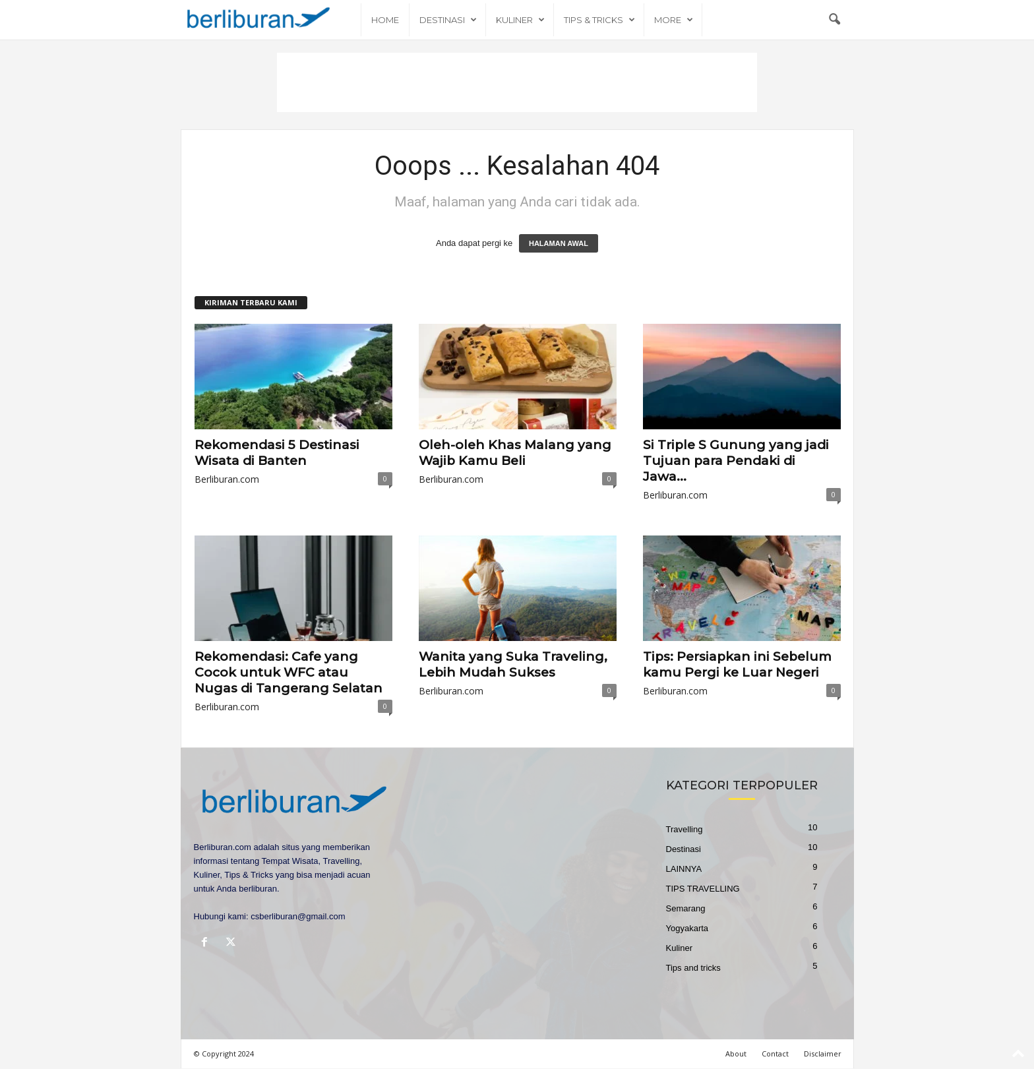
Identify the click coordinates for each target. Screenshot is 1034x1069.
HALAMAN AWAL (558, 243)
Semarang (686, 908)
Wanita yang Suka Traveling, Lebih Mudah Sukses (513, 664)
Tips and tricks (693, 968)
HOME (385, 20)
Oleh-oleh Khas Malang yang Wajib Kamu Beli (515, 452)
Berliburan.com (227, 479)
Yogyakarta (687, 928)
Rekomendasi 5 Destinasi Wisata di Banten (277, 452)
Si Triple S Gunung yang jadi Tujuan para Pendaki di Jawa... (736, 460)
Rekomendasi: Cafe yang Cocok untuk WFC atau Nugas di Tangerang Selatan (288, 672)
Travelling (684, 829)
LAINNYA (684, 869)
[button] (834, 19)
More (673, 19)
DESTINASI (448, 19)
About (735, 1053)
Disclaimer (822, 1053)
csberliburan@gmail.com (298, 916)
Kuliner (679, 948)
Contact (775, 1053)
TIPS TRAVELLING (703, 889)
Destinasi (683, 849)
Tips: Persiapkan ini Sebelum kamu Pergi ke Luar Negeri (737, 664)
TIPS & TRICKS (599, 19)
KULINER (520, 19)
